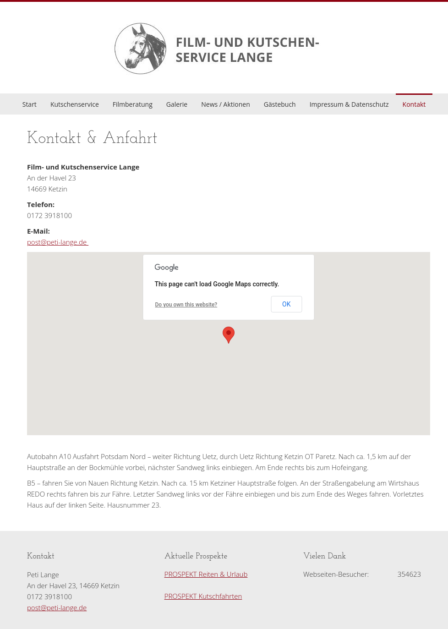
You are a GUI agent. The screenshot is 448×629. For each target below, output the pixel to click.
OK (286, 304)
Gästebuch (280, 104)
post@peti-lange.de (57, 241)
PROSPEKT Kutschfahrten (203, 596)
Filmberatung (133, 104)
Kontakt (414, 104)
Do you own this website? (186, 304)
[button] (229, 335)
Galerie (176, 104)
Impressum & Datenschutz (349, 104)
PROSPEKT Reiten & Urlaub (206, 574)
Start (29, 104)
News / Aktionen (225, 104)
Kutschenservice (74, 104)
